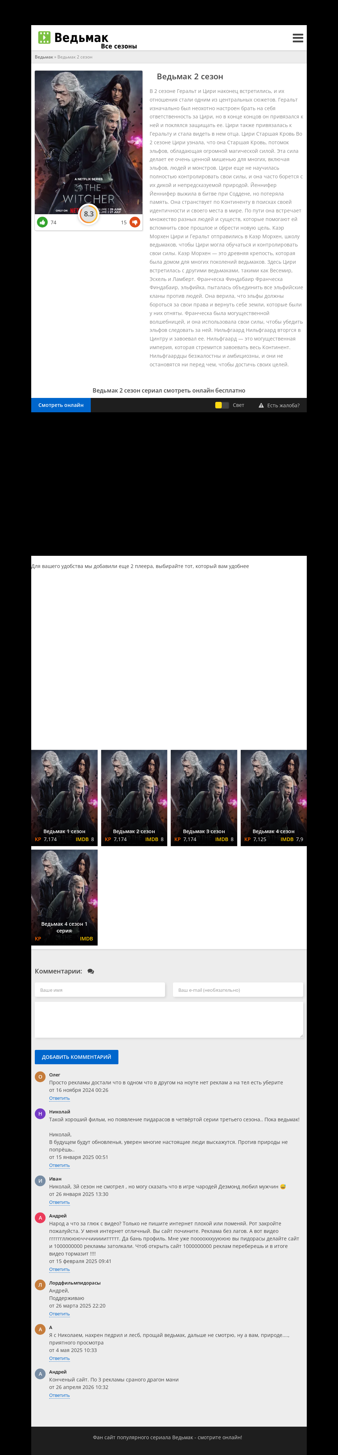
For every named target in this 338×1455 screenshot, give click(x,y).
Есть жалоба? (279, 405)
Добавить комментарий (76, 1056)
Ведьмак (44, 57)
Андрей (58, 1215)
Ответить (59, 1098)
